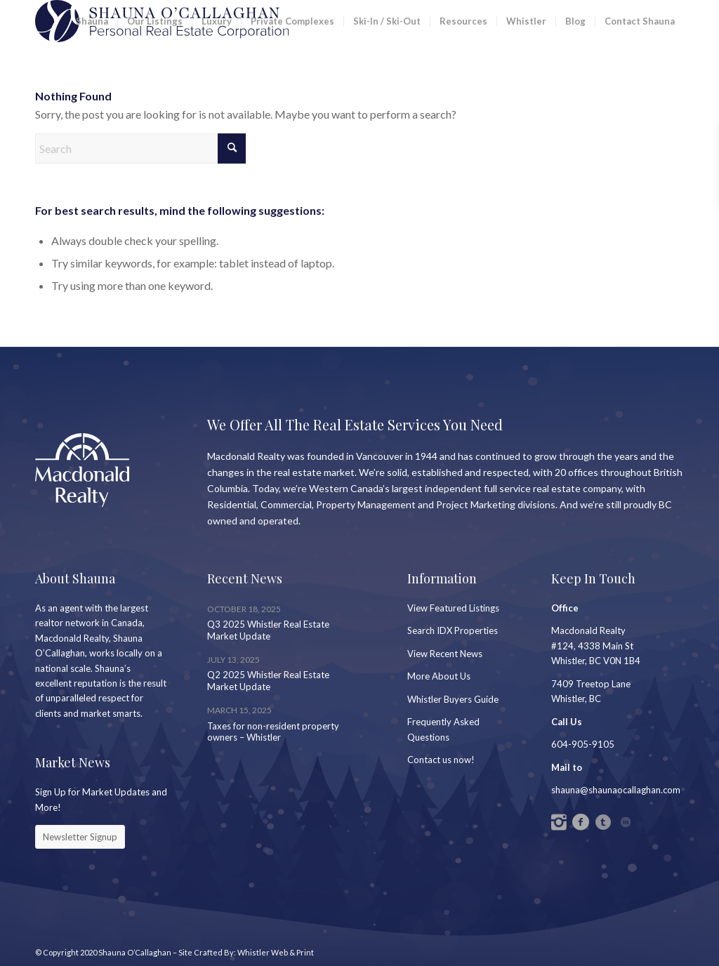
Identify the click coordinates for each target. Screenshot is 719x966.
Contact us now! (441, 759)
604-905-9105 (582, 744)
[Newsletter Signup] (80, 837)
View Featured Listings (453, 608)
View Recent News (444, 653)
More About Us (438, 676)
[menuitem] (92, 21)
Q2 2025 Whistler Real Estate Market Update (268, 680)
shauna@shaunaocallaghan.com (615, 789)
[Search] (140, 148)
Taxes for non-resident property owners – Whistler (273, 731)
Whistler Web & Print (275, 952)
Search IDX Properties (452, 630)
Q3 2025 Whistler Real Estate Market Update (268, 630)
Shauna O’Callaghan (134, 952)
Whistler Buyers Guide (453, 699)
